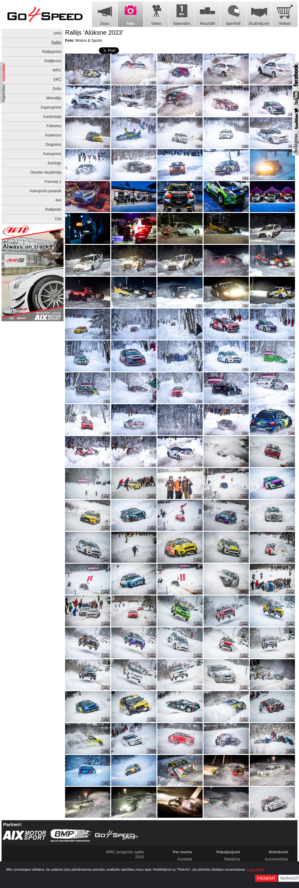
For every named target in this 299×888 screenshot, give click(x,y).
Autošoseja (52, 117)
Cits (58, 219)
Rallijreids (53, 209)
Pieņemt (266, 878)
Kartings (54, 163)
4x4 (58, 200)
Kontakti (185, 859)
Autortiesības (276, 859)
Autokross (53, 135)
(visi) (57, 33)
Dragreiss (53, 144)
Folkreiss (53, 126)
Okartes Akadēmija (45, 172)
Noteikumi (278, 852)
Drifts (57, 89)
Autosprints (52, 154)
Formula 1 (53, 182)
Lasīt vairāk (255, 869)
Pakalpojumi (228, 852)
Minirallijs (53, 98)
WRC (56, 70)
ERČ (57, 79)
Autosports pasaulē (45, 191)
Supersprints (51, 107)
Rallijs (56, 42)
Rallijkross (52, 61)
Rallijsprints (51, 52)
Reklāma (232, 859)
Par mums (182, 852)
